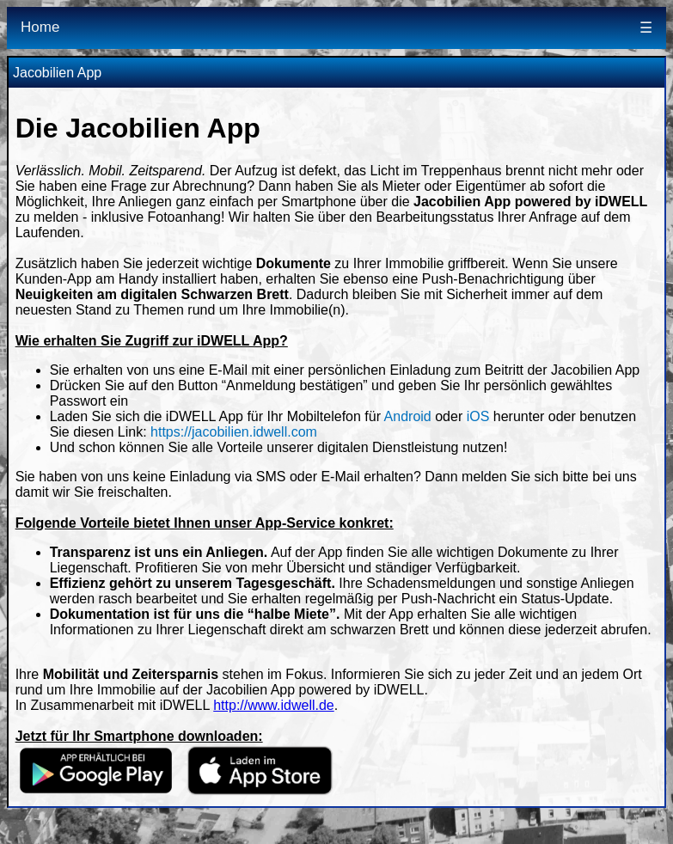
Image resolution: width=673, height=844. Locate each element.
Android (407, 416)
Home (40, 27)
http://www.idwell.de (273, 705)
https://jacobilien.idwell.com (233, 432)
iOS (478, 416)
